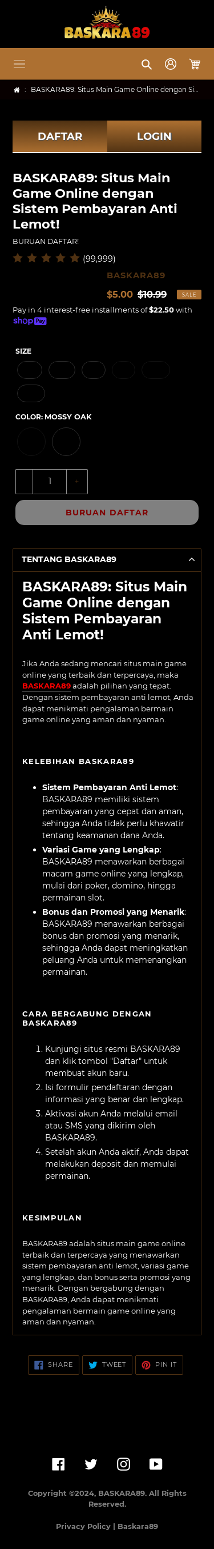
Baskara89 (138, 1526)
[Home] (17, 90)
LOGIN (154, 136)
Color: (53, 417)
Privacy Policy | (87, 1526)
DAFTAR (60, 136)
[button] (19, 64)
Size (23, 351)
